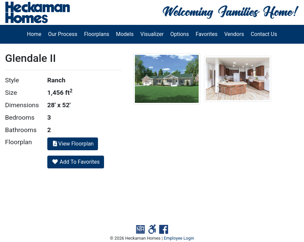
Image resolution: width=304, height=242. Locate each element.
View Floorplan (73, 143)
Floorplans (96, 34)
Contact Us (264, 34)
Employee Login (179, 238)
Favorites (206, 34)
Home (34, 34)
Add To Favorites (76, 162)
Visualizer (151, 34)
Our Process (62, 34)
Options (179, 34)
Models (125, 34)
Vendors (234, 34)
